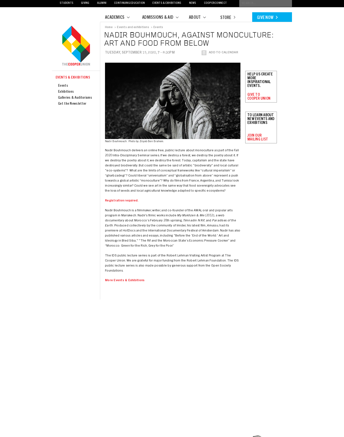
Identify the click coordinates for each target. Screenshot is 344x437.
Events (63, 86)
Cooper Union (76, 46)
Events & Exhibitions (166, 3)
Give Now (267, 18)
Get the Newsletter (72, 104)
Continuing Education (129, 3)
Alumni (102, 3)
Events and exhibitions (133, 27)
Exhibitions (66, 92)
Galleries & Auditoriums (75, 98)
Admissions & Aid (163, 18)
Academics (120, 18)
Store (227, 18)
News (192, 3)
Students (66, 3)
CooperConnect (215, 3)
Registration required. (122, 200)
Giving (85, 3)
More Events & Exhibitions (125, 280)
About (200, 18)
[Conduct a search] (265, 3)
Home (109, 27)
